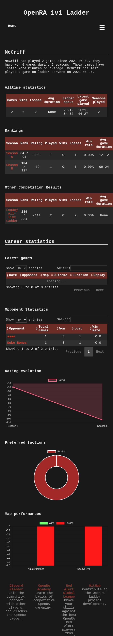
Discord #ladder (16, 587)
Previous (82, 290)
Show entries (24, 268)
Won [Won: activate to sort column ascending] (62, 328)
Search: (82, 268)
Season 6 (12, 155)
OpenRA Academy (44, 587)
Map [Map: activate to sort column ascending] (46, 275)
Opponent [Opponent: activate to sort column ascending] (29, 275)
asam (11, 336)
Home (12, 26)
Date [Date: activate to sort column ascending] (13, 275)
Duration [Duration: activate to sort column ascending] (80, 275)
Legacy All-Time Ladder (12, 215)
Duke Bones (17, 343)
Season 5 (12, 167)
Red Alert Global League (69, 591)
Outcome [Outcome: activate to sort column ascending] (60, 275)
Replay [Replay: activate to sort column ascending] (99, 275)
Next (100, 290)
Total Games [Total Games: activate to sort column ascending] (43, 328)
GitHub (95, 586)
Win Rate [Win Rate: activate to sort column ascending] (96, 328)
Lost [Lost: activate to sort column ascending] (78, 328)
